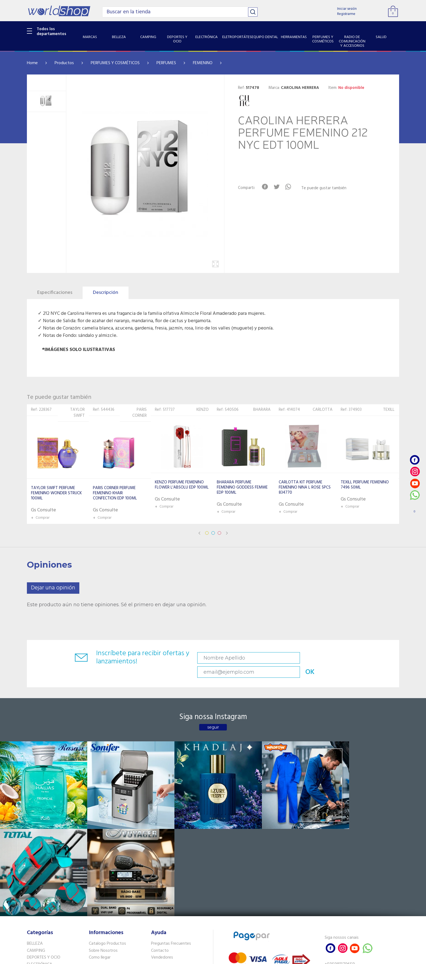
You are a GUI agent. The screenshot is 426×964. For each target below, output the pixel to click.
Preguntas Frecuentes (171, 828)
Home (32, 63)
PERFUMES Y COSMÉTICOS (115, 63)
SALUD (33, 897)
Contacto (160, 835)
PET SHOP (36, 918)
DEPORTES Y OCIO (43, 842)
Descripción (105, 293)
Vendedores (162, 842)
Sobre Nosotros (103, 835)
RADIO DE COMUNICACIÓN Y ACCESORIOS (53, 887)
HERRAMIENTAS (41, 870)
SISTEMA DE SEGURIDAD (49, 904)
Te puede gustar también (326, 188)
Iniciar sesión (347, 9)
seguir (213, 715)
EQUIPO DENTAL (42, 863)
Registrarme (346, 14)
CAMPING (36, 835)
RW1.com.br (231, 957)
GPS (31, 911)
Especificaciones (54, 293)
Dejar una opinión (53, 588)
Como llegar (100, 842)
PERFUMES (166, 63)
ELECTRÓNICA (39, 849)
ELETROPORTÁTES (43, 856)
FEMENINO (202, 63)
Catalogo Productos (107, 828)
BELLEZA (35, 828)
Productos (64, 63)
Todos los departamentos (51, 31)
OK (360, 658)
